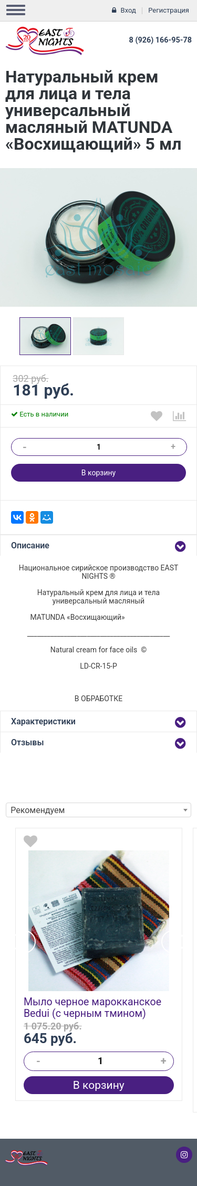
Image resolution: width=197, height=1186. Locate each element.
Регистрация (168, 10)
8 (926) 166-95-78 (160, 40)
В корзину (98, 473)
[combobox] (98, 810)
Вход (128, 10)
